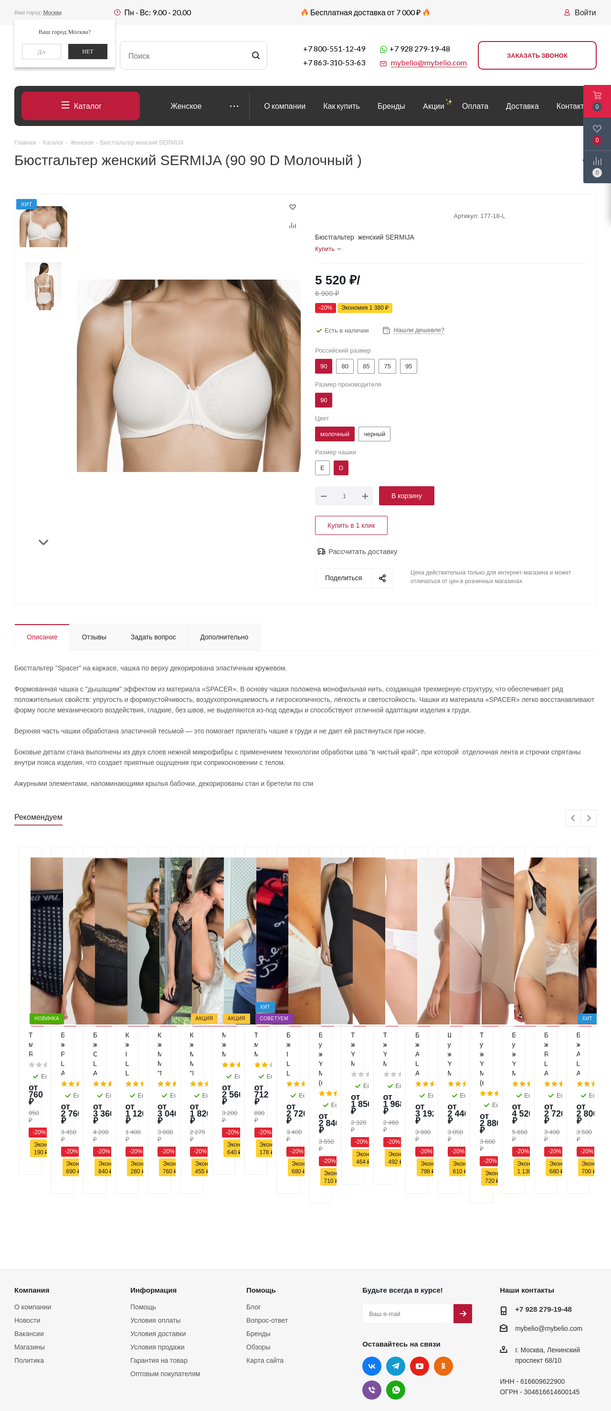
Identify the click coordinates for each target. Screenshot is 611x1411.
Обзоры (258, 1258)
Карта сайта (265, 1271)
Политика (29, 1271)
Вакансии (29, 1244)
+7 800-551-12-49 (334, 48)
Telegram (395, 1276)
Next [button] (44, 538)
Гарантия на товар (159, 1271)
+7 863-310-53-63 (334, 62)
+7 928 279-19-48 (420, 48)
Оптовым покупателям (165, 1284)
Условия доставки (158, 1244)
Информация (153, 1201)
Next (589, 818)
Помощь (143, 1218)
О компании (32, 1218)
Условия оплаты (155, 1231)
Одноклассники (443, 1276)
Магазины (29, 1258)
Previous (573, 818)
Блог (253, 1218)
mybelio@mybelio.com (548, 1240)
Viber (371, 1300)
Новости (27, 1231)
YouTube (419, 1276)
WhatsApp (395, 1300)
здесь (482, 1336)
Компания (32, 1201)
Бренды (258, 1244)
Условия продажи (157, 1258)
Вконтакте (371, 1276)
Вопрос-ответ (267, 1231)
